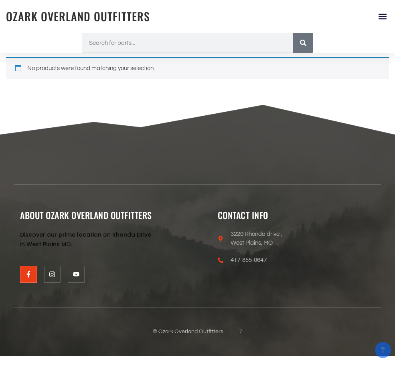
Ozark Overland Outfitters (78, 16)
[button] (382, 16)
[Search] (303, 43)
